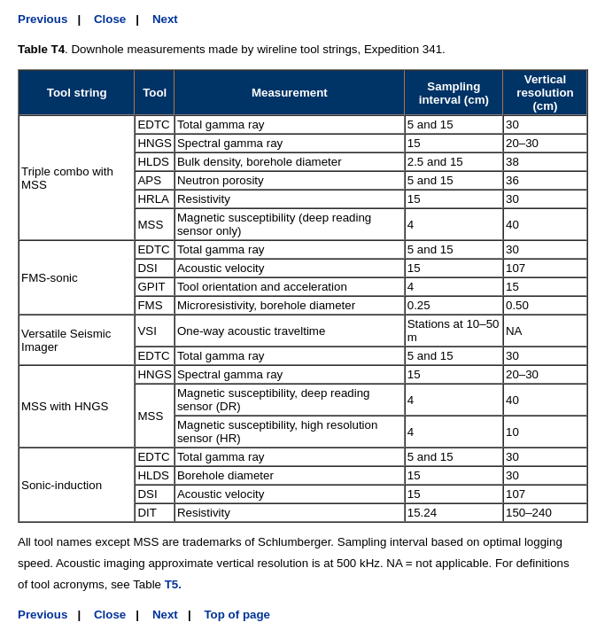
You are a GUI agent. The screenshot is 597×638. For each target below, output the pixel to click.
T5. (173, 584)
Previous (42, 19)
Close (110, 19)
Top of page (237, 614)
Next (165, 19)
